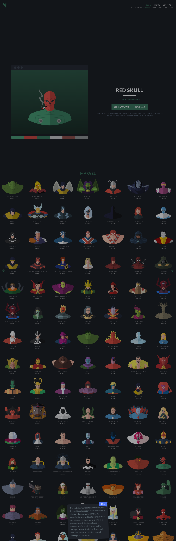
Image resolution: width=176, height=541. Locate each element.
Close (103, 504)
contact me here (88, 520)
